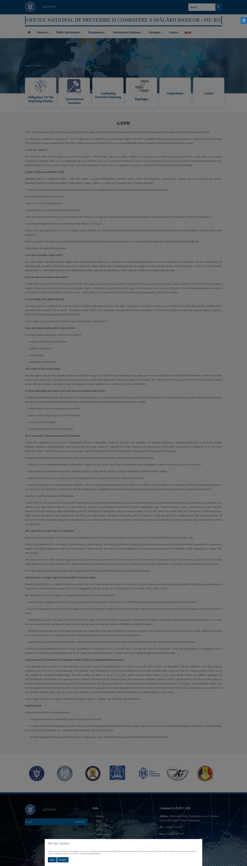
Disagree (63, 860)
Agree (52, 860)
